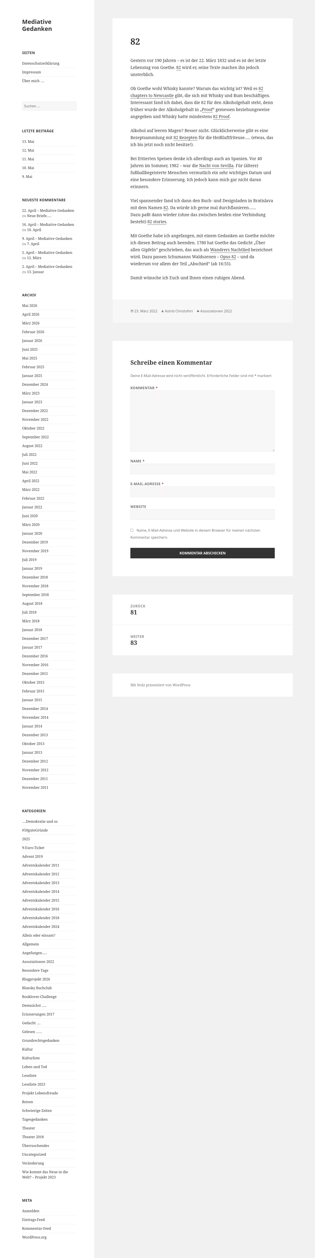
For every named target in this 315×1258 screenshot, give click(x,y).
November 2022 (35, 419)
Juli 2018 (29, 612)
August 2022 (32, 445)
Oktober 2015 (33, 682)
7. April (33, 243)
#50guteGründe (35, 830)
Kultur (27, 1049)
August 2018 (32, 603)
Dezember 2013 (35, 735)
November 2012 (35, 770)
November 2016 (35, 664)
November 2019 (35, 550)
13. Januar (35, 271)
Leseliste (29, 1075)
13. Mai (28, 141)
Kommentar (144, 388)
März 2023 (31, 393)
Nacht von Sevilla (216, 165)
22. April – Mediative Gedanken (48, 210)
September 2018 (35, 594)
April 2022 (30, 480)
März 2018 (31, 621)
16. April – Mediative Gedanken (48, 224)
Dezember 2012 (35, 761)
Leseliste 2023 (33, 1084)
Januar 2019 (32, 568)
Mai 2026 (29, 305)
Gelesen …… (32, 1031)
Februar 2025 (33, 366)
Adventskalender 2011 (40, 865)
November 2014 (35, 717)
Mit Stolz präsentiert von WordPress (160, 685)
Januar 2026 (32, 340)
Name (137, 461)
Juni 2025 (30, 349)
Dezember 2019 (35, 542)
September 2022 (35, 437)
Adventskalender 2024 (40, 926)
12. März (34, 257)
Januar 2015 (32, 699)
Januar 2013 (32, 752)
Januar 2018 (32, 629)
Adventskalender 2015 (40, 900)
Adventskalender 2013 (40, 882)
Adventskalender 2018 (40, 917)
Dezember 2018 (35, 577)
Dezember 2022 (35, 410)
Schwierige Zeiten (37, 1110)
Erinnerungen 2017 (38, 1014)
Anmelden (30, 1210)
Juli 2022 (29, 454)
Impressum (31, 72)
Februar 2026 (33, 331)
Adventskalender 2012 (40, 874)
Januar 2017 (32, 647)
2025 (26, 839)
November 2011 (35, 787)
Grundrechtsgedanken (40, 1040)
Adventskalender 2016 (40, 909)
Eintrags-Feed (33, 1219)
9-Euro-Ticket (33, 847)
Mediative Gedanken (37, 25)
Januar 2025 (32, 375)
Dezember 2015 (35, 673)
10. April (34, 229)
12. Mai (28, 150)
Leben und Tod (34, 1066)
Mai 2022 (29, 472)
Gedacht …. (31, 1023)
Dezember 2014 (35, 708)
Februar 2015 (33, 691)
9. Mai (27, 176)
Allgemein (30, 944)
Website (138, 506)
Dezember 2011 (35, 778)
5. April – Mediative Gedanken (47, 252)
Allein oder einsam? (38, 935)
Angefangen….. (34, 952)
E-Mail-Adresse (147, 483)
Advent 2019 (32, 856)
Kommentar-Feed (36, 1228)
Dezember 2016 (35, 656)
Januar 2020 (32, 533)
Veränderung (33, 1163)
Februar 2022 (33, 498)
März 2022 (31, 489)
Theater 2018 (33, 1136)
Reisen (27, 1101)
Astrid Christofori (179, 311)
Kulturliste (31, 1058)
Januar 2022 (32, 507)
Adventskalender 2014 (40, 891)
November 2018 (35, 586)
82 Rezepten (185, 137)
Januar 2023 (32, 402)
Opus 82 (228, 257)
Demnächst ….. (34, 1005)
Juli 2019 (29, 559)
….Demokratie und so (40, 821)
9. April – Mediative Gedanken (47, 238)
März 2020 (31, 524)
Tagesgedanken (35, 1119)
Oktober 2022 (33, 428)
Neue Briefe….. (39, 215)
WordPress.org (34, 1237)
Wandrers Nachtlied (230, 250)
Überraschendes (35, 1145)
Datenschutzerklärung (40, 63)
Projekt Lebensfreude (40, 1093)
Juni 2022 (30, 463)
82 (178, 67)
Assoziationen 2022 (38, 961)
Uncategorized (34, 1154)
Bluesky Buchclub (37, 988)
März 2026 (31, 323)
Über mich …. (33, 80)
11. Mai (28, 159)
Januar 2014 (32, 726)
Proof (207, 109)
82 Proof (221, 116)
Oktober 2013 (33, 743)
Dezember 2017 (35, 638)
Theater (28, 1128)
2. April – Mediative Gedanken (47, 266)
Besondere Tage (35, 970)
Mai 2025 (29, 358)
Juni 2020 (30, 515)
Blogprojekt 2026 (36, 979)
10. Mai (28, 167)
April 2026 (30, 314)
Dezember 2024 (35, 384)
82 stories (156, 222)
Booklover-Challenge (39, 996)
